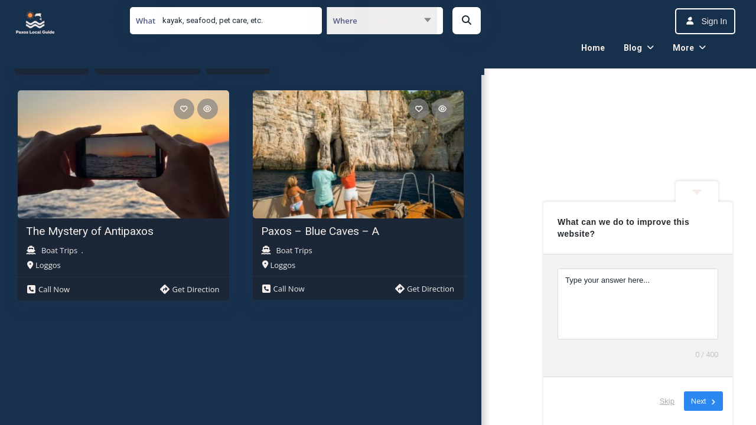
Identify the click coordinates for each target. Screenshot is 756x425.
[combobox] (382, 20)
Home (593, 48)
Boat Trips (59, 250)
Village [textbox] (388, 20)
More (683, 48)
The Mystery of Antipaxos (90, 231)
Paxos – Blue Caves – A (320, 231)
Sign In (714, 21)
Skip (667, 401)
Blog (633, 48)
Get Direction (189, 289)
